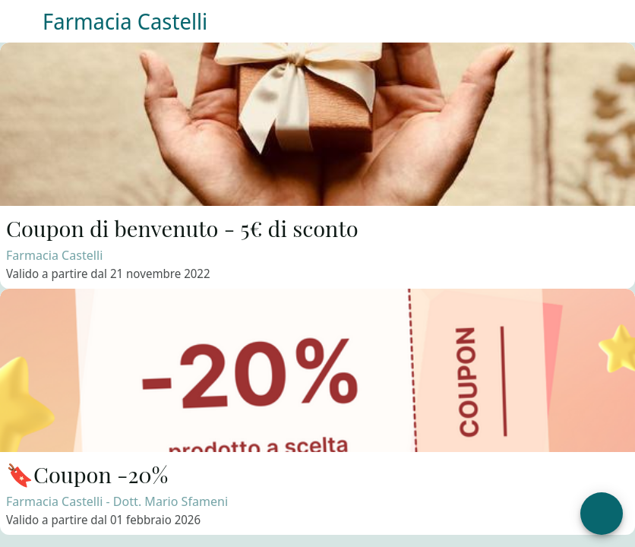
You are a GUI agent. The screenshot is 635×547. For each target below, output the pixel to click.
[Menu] (21, 21)
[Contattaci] (574, 21)
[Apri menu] (601, 513)
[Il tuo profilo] (614, 21)
